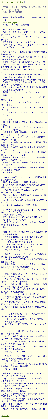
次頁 (22, 2)
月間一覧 (5, 416)
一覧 (17, 2)
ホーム (10, 2)
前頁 (3, 2)
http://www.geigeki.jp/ (11, 22)
